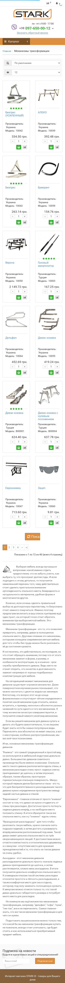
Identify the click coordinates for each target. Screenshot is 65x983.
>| (26, 547)
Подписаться (45, 961)
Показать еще (33, 537)
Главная (7, 51)
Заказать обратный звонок (32, 32)
